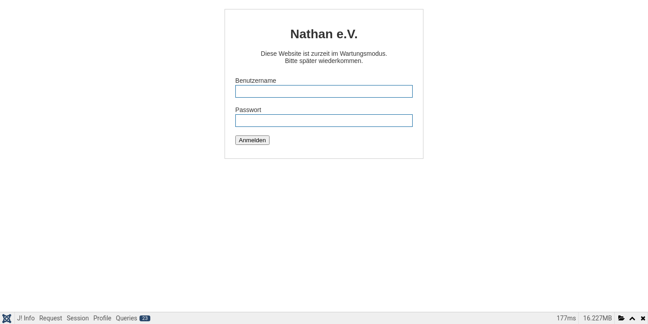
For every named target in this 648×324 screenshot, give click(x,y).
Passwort (248, 109)
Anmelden (252, 140)
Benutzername (255, 80)
